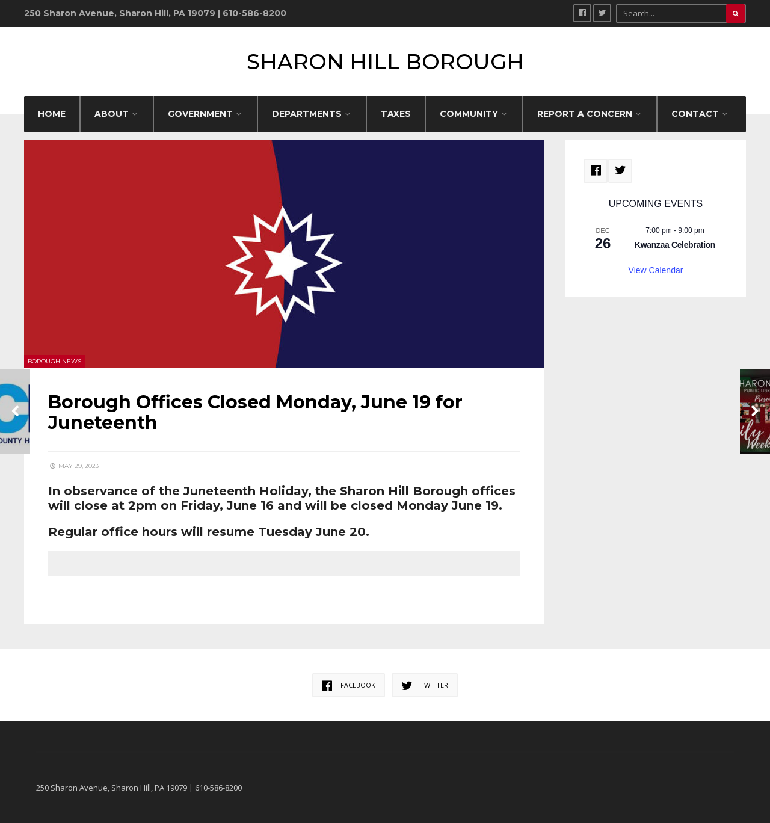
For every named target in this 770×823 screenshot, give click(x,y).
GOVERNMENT (200, 113)
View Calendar (656, 270)
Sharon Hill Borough (385, 62)
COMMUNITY (469, 113)
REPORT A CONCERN (584, 113)
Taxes (396, 113)
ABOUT (111, 113)
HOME (52, 113)
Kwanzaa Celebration (675, 245)
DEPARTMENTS (307, 113)
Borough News (54, 361)
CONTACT (695, 113)
